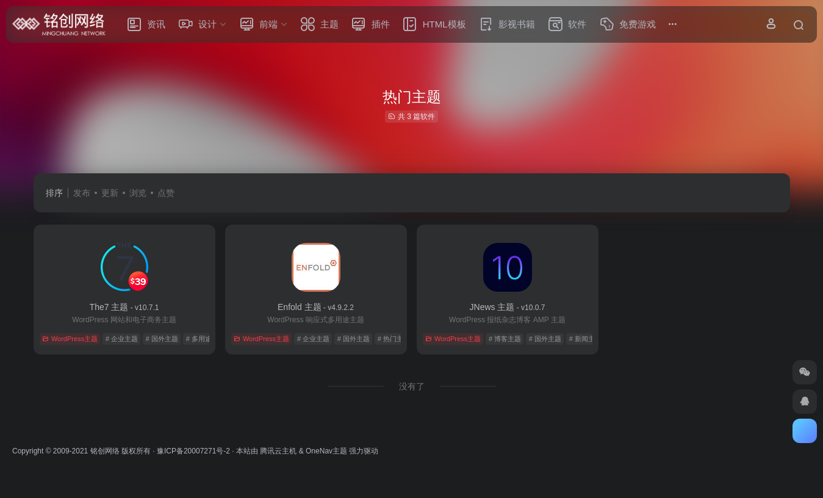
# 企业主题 (122, 338)
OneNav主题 (326, 451)
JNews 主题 (507, 307)
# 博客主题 (505, 338)
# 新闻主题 (585, 338)
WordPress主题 (70, 338)
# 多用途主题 (205, 338)
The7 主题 (124, 307)
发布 (81, 193)
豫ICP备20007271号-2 (193, 451)
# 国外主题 (162, 338)
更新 (109, 193)
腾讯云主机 (278, 451)
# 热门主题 (394, 338)
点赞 (165, 193)
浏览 (137, 193)
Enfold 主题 (316, 307)
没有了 (412, 386)
